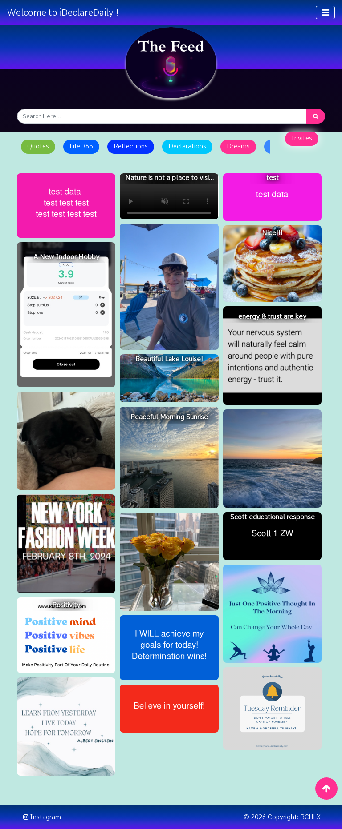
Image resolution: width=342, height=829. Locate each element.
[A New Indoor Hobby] (66, 314)
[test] (272, 197)
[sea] (272, 458)
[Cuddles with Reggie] (66, 441)
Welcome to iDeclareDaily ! (62, 12)
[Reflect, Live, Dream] (66, 726)
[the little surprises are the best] (169, 562)
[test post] (66, 205)
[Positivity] (66, 635)
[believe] (169, 709)
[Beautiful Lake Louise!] (169, 378)
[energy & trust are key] (272, 355)
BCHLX (310, 817)
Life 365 (81, 146)
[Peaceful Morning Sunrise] (169, 457)
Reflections (131, 146)
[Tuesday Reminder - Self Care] (272, 708)
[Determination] (169, 647)
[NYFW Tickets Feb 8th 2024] (66, 543)
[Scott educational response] (272, 536)
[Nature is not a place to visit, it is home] (169, 196)
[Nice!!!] (272, 263)
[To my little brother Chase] (169, 287)
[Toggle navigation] (325, 12)
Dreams (238, 146)
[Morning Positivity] (272, 614)
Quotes (38, 146)
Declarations (187, 146)
